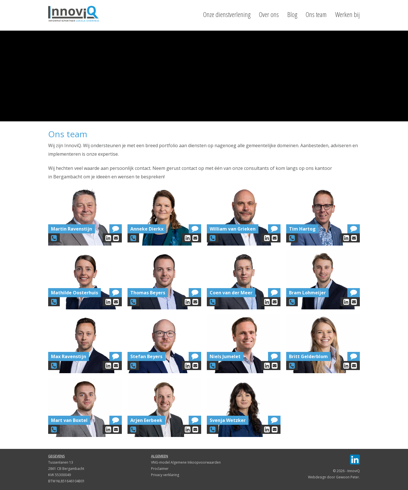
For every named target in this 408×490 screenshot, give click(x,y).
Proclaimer (160, 468)
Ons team (316, 14)
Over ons (269, 14)
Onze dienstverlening (226, 14)
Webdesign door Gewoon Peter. (334, 477)
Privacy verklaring (165, 474)
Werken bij (347, 14)
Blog (292, 14)
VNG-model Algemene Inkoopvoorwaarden (186, 462)
